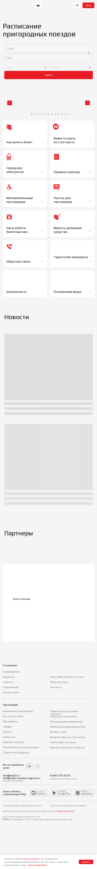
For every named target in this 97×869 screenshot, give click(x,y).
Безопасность (16, 292)
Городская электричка (63, 716)
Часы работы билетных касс (67, 676)
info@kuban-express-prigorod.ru (21, 778)
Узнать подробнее (37, 865)
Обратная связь (59, 682)
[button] (88, 5)
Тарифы (7, 726)
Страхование (10, 687)
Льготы (7, 731)
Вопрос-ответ (58, 731)
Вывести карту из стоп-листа (67, 737)
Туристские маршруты (16, 752)
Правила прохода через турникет (64, 713)
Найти (48, 75)
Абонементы (10, 721)
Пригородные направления (66, 721)
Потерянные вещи (67, 292)
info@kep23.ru (11, 775)
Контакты (56, 687)
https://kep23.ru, (31, 858)
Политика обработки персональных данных (22, 805)
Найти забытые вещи (63, 742)
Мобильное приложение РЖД (67, 726)
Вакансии (8, 676)
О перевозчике (11, 671)
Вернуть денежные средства (67, 747)
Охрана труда (11, 692)
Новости (8, 682)
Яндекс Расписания (65, 811)
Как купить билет (13, 716)
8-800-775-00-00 (60, 775)
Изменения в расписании (18, 711)
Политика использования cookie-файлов (68, 805)
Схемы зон (9, 737)
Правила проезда (13, 742)
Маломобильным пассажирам (20, 747)
